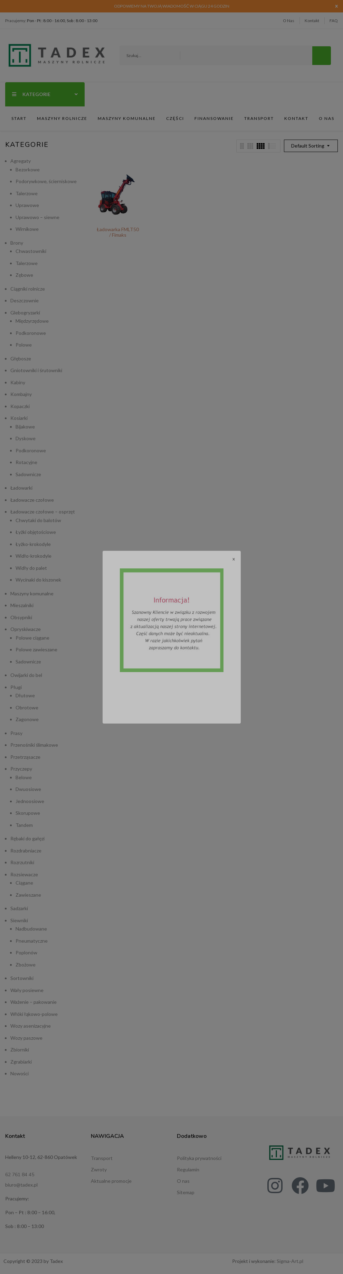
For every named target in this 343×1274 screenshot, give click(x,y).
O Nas (288, 20)
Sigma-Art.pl (290, 1261)
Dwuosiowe (28, 789)
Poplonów (26, 952)
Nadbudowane (31, 929)
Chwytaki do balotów (38, 520)
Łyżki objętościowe (36, 532)
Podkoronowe (31, 333)
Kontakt (312, 20)
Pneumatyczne (32, 941)
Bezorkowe (28, 169)
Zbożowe (26, 965)
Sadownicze (28, 474)
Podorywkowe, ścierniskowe (46, 181)
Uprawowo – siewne (37, 217)
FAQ (334, 20)
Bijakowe (25, 427)
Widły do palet (31, 568)
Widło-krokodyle (33, 556)
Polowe (24, 345)
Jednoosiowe (30, 801)
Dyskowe (26, 438)
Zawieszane (28, 895)
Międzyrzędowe (32, 321)
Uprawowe (27, 205)
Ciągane (24, 883)
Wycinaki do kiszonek (38, 580)
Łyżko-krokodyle (33, 544)
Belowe (24, 777)
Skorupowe (28, 813)
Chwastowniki (31, 251)
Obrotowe (27, 707)
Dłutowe (25, 695)
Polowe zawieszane (36, 649)
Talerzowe (27, 193)
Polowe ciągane (32, 638)
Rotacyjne (26, 462)
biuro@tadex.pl (21, 1185)
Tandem (24, 825)
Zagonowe (27, 719)
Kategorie (45, 94)
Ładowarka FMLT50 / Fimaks (118, 232)
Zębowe (24, 275)
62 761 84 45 (19, 1174)
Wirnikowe (27, 229)
